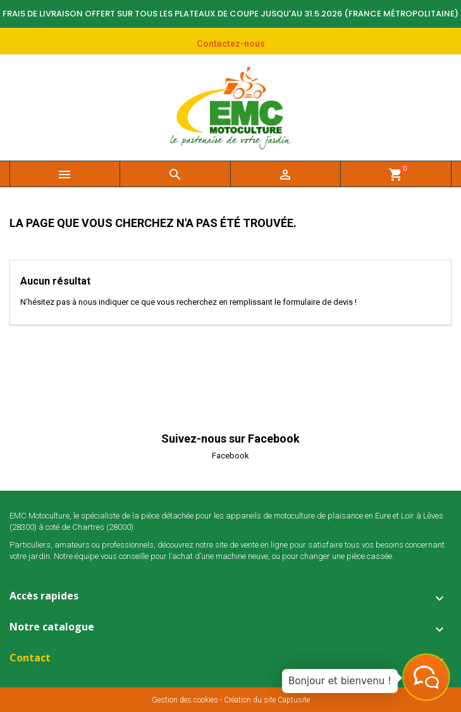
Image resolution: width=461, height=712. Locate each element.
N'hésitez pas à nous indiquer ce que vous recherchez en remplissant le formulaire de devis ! (188, 302)
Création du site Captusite (267, 700)
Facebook (230, 455)
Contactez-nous (231, 44)
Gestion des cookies (185, 700)
